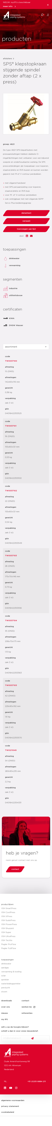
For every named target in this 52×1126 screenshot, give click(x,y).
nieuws (4, 1013)
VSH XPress (6, 916)
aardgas (5, 968)
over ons (5, 1007)
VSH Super (6, 932)
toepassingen (7, 960)
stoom (4, 992)
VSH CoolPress (8, 912)
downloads (6, 1001)
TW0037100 (11, 361)
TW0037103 (11, 556)
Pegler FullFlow (8, 948)
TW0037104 (11, 620)
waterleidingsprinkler (11, 984)
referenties (27, 1013)
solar (3, 976)
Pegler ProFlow (8, 944)
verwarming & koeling (11, 972)
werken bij (29, 1007)
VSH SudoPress (8, 920)
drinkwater (6, 964)
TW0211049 (11, 750)
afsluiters (7, 59)
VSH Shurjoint (7, 928)
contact (25, 1001)
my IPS (4, 1019)
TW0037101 (10, 426)
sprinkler (5, 980)
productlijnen (7, 904)
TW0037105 (11, 685)
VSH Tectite (6, 940)
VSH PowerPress (9, 924)
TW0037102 (11, 491)
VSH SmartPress (8, 908)
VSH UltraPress (8, 936)
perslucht (5, 988)
